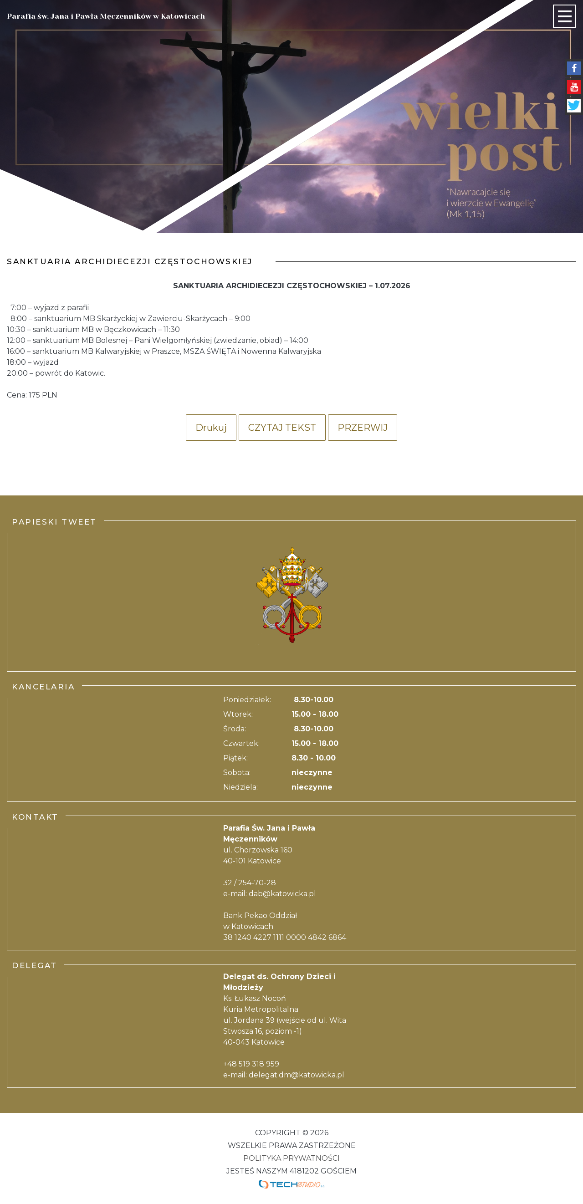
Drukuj (211, 427)
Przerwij (363, 427)
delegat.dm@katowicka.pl (296, 1075)
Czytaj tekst (282, 427)
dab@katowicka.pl (282, 893)
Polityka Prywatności (291, 1158)
